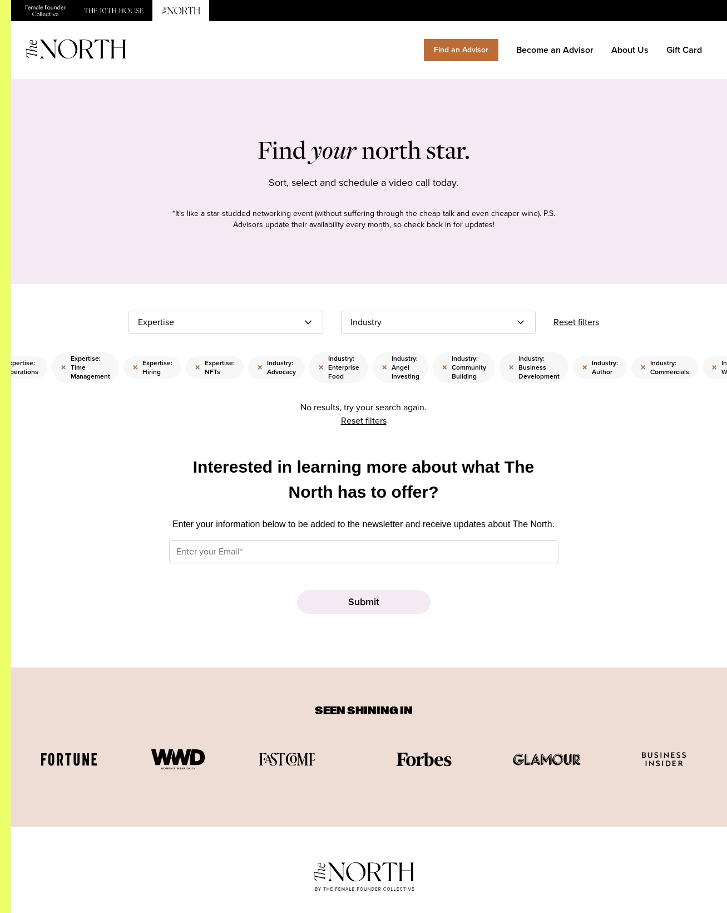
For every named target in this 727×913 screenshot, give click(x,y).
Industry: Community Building (464, 367)
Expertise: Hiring (152, 367)
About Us (630, 49)
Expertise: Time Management (85, 367)
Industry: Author (600, 367)
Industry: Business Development (534, 367)
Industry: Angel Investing (400, 367)
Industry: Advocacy (276, 367)
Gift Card (684, 49)
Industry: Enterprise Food (338, 367)
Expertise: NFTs (215, 367)
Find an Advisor (461, 50)
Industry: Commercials (664, 367)
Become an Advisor (555, 49)
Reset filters (576, 322)
